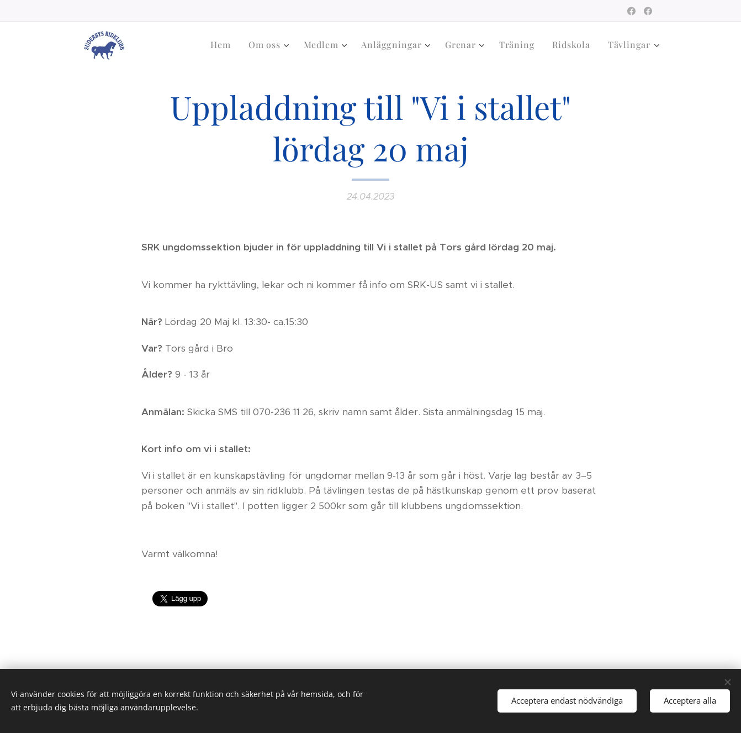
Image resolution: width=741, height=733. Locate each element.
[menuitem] (223, 45)
